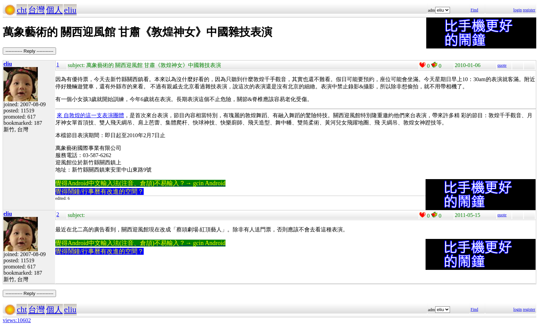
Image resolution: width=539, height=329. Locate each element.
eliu (70, 10)
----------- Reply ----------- (29, 51)
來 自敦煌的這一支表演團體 (90, 115)
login (517, 10)
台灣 (36, 10)
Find (474, 10)
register (529, 10)
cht (22, 10)
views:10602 (17, 320)
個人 (54, 10)
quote (502, 65)
